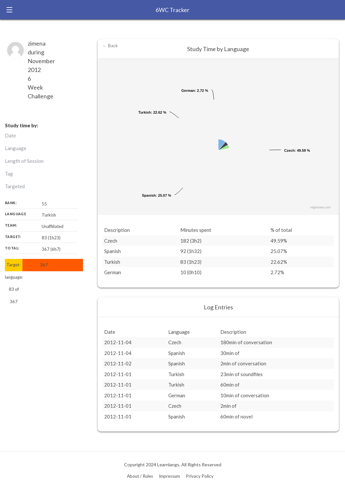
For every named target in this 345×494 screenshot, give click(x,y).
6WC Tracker (172, 9)
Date (10, 135)
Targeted (15, 186)
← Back (110, 45)
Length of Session (24, 161)
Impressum (169, 476)
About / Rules (140, 476)
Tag (9, 173)
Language (15, 148)
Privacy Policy (200, 476)
